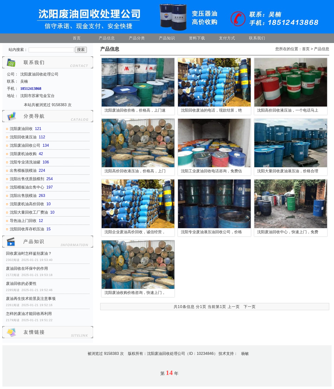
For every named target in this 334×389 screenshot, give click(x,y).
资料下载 (197, 38)
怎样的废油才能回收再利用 (29, 314)
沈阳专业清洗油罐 (25, 162)
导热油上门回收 (23, 221)
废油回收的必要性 (21, 283)
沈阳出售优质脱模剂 (27, 179)
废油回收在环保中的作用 (27, 268)
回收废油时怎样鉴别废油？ (29, 253)
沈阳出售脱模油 (23, 196)
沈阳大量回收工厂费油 (29, 212)
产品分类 (137, 38)
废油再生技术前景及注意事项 (31, 299)
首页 (77, 38)
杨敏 (245, 353)
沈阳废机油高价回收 (27, 204)
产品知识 (167, 38)
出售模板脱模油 (23, 170)
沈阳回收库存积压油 (27, 229)
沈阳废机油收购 (23, 154)
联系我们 (257, 38)
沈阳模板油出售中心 (27, 187)
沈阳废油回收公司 (25, 145)
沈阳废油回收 (21, 129)
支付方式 (227, 38)
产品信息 (107, 38)
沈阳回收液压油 (23, 137)
